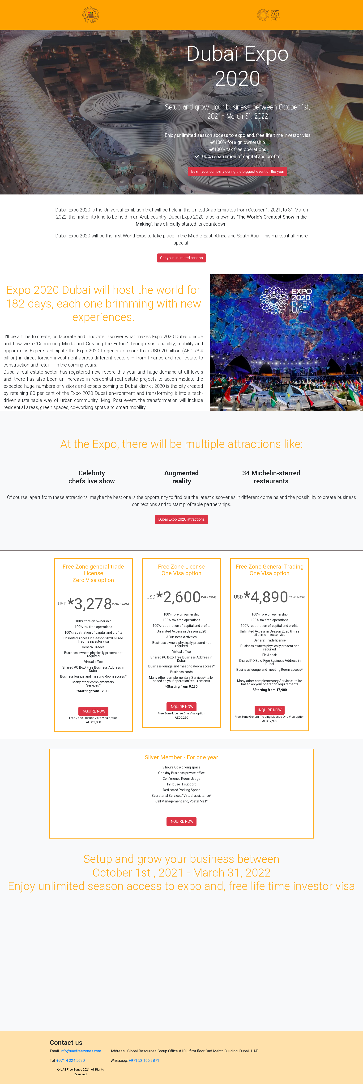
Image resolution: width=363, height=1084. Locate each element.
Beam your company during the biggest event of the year (237, 171)
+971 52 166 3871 (144, 1060)
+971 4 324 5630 (70, 1060)
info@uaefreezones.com (80, 1051)
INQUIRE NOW (93, 711)
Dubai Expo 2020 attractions (181, 519)
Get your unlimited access (181, 258)
